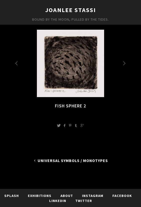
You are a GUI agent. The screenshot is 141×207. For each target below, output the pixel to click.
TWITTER (83, 200)
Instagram (92, 195)
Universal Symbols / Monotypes (70, 160)
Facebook (122, 195)
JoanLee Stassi (70, 10)
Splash (11, 195)
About (66, 195)
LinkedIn (57, 200)
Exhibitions (39, 195)
